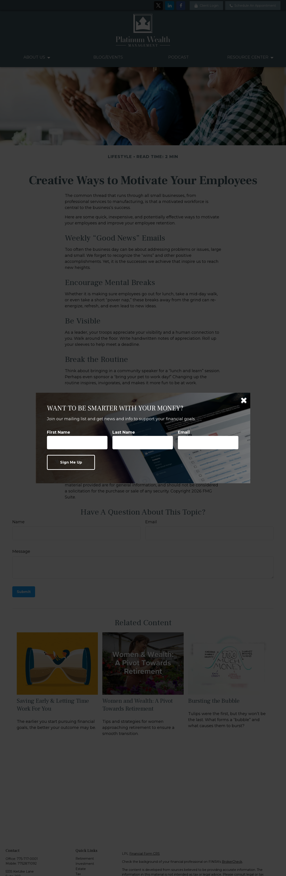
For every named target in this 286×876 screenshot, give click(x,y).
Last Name (123, 432)
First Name (58, 432)
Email (184, 432)
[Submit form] (71, 462)
